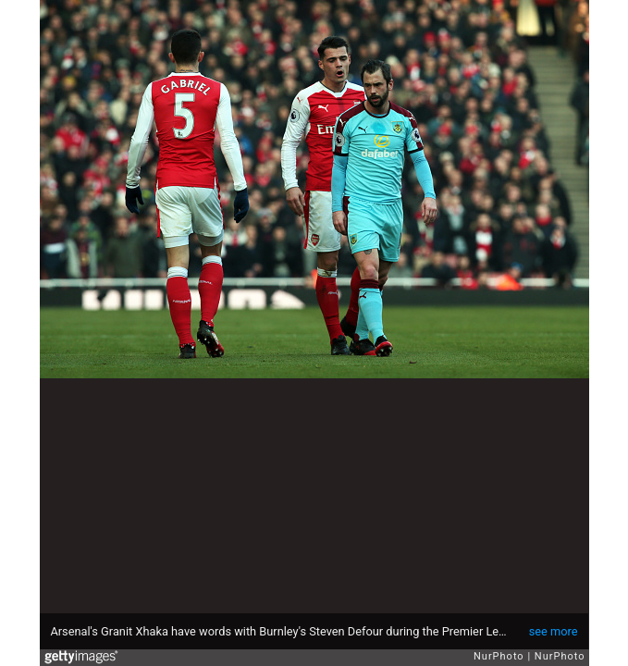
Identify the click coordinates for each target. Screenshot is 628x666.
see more (553, 631)
